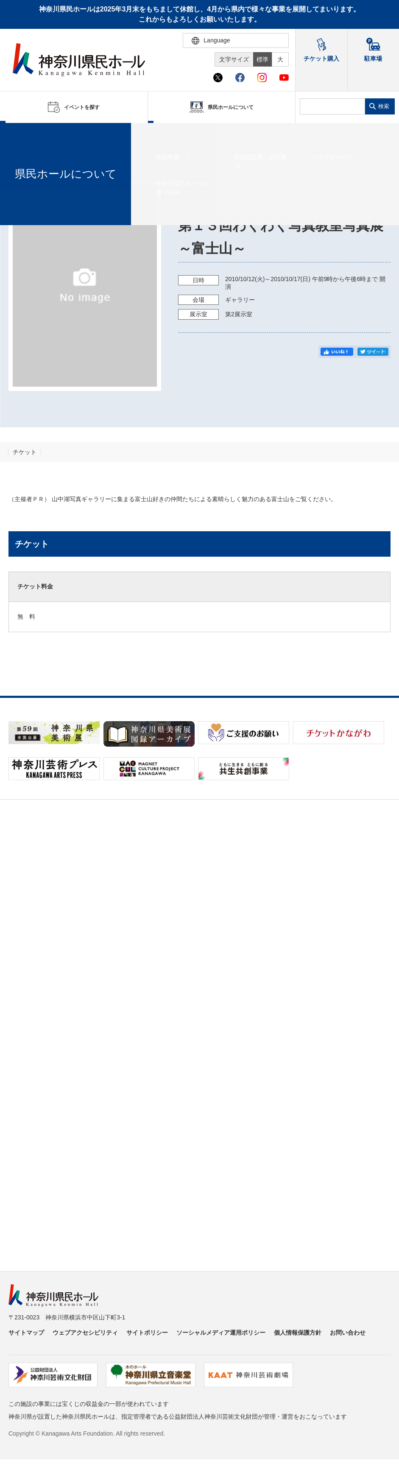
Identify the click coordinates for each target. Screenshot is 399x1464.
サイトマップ (26, 1332)
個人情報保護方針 (297, 1332)
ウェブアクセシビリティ (85, 1332)
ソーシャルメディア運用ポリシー (220, 1332)
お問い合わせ (348, 1332)
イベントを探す (53, 134)
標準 (262, 59)
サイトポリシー (147, 1332)
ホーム (20, 134)
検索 (383, 106)
